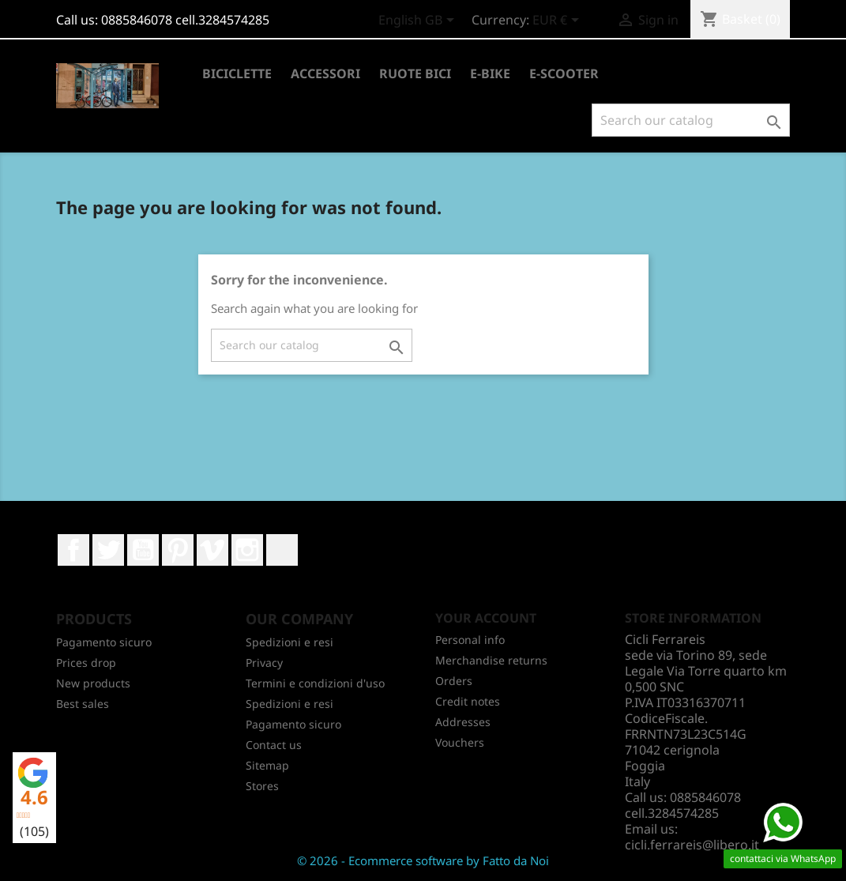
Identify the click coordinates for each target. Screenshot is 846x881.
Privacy (264, 662)
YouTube (143, 550)
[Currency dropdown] (558, 21)
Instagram (247, 550)
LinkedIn (282, 550)
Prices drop (86, 662)
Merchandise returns (491, 660)
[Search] (691, 120)
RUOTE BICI (415, 73)
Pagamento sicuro (104, 641)
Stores (262, 785)
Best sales (82, 703)
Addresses (463, 721)
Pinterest (178, 550)
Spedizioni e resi (289, 641)
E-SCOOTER (564, 73)
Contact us (274, 744)
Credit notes (467, 701)
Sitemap (267, 765)
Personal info (470, 639)
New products (93, 683)
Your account (485, 618)
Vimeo (212, 550)
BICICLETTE (237, 73)
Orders (453, 680)
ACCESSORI (325, 73)
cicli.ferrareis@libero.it (692, 844)
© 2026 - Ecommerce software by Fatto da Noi (423, 860)
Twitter (108, 550)
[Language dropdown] (419, 21)
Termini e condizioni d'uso (315, 683)
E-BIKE (490, 73)
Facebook (73, 550)
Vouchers (459, 742)
